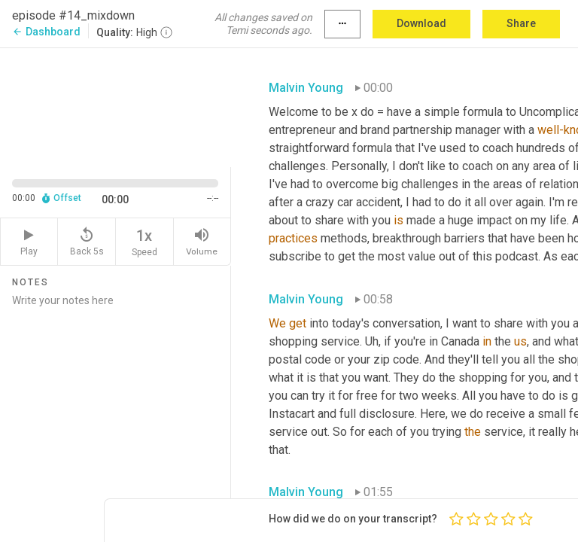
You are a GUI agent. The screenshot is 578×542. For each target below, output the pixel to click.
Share (521, 23)
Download (421, 23)
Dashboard (46, 32)
